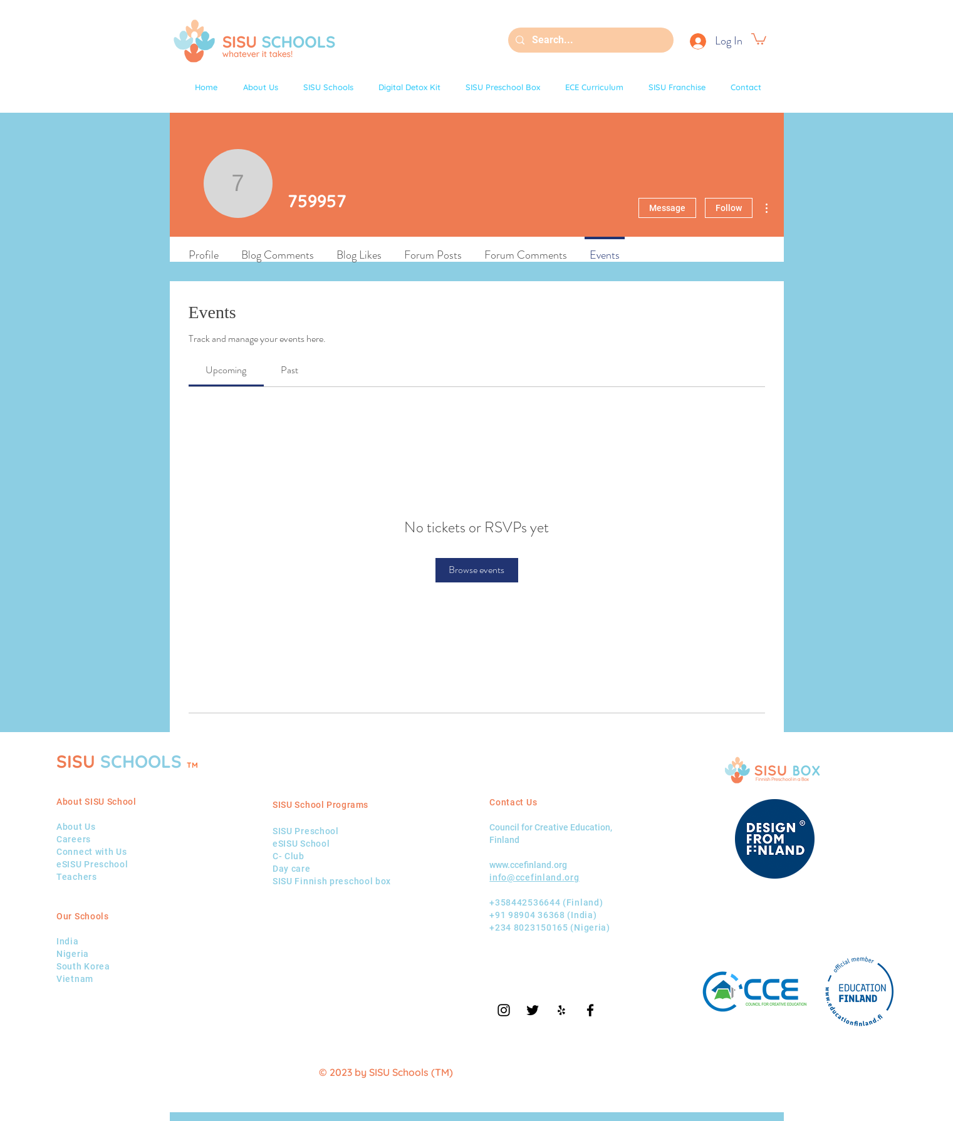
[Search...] (589, 40)
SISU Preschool (306, 831)
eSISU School (301, 844)
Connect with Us (91, 852)
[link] (226, 370)
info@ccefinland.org (534, 877)
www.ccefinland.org (528, 865)
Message (667, 208)
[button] (758, 38)
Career (71, 839)
